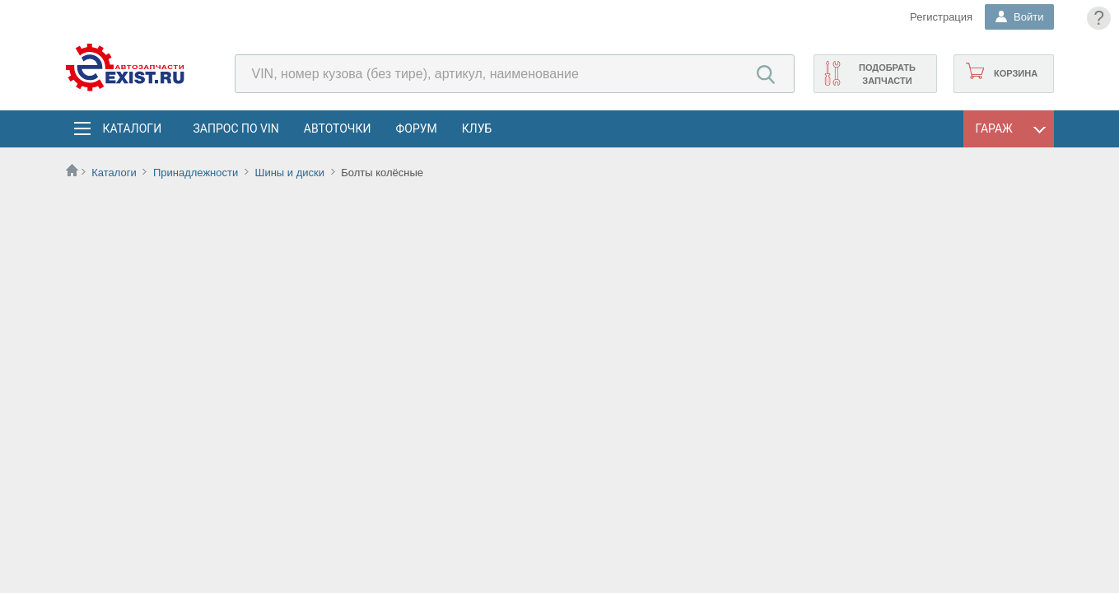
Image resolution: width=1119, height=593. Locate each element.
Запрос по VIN (236, 128)
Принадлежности (195, 172)
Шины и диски (289, 172)
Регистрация (941, 17)
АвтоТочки (337, 128)
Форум (415, 128)
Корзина (1015, 73)
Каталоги (132, 128)
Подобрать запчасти (887, 74)
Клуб (477, 128)
